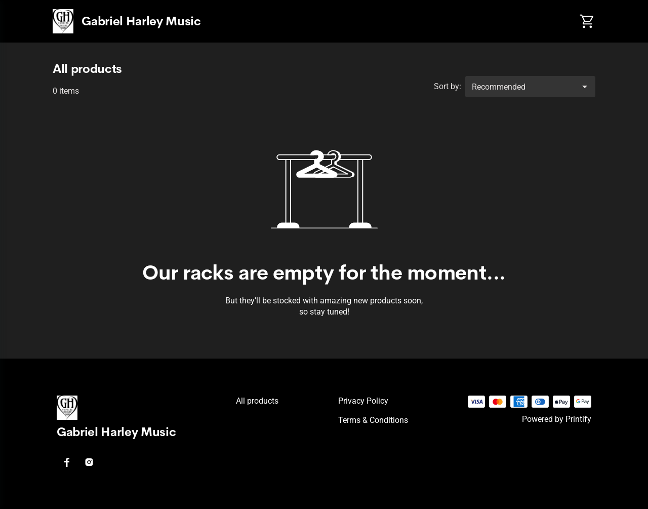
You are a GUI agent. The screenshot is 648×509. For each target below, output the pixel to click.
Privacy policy (363, 401)
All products (257, 401)
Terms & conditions (373, 420)
